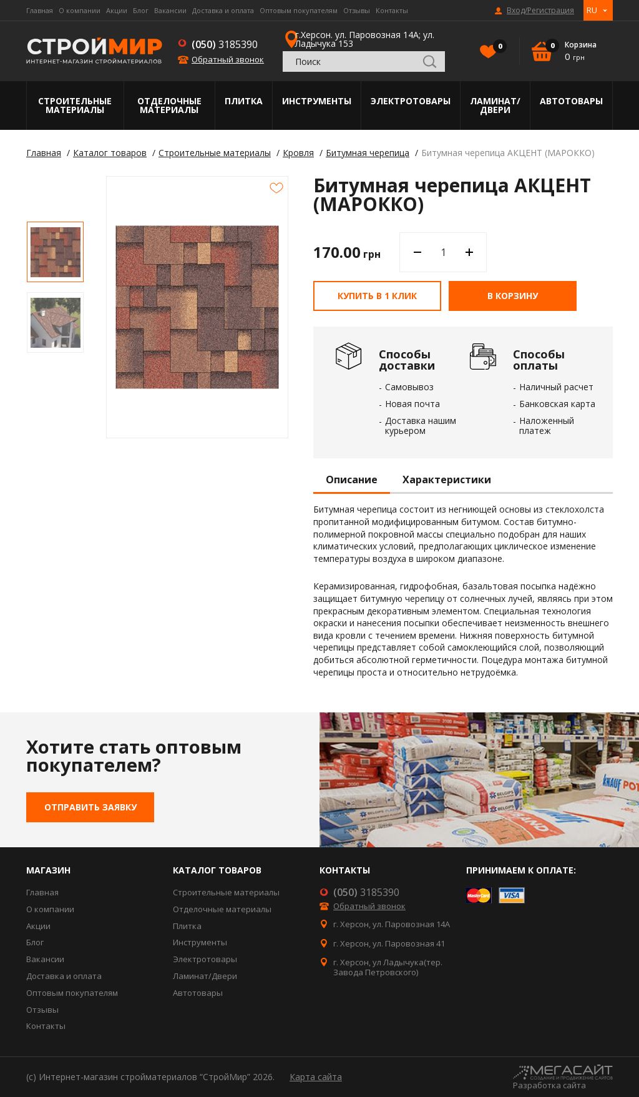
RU (592, 10)
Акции (116, 10)
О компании (79, 10)
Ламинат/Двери (495, 105)
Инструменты (316, 101)
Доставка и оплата (223, 10)
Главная (39, 10)
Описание (352, 480)
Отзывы (356, 10)
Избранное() (496, 47)
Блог (141, 10)
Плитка (244, 101)
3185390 (225, 44)
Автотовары (571, 101)
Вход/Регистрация (540, 10)
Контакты (392, 10)
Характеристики (446, 480)
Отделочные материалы (169, 105)
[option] (55, 252)
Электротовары (411, 101)
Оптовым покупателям (299, 10)
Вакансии (170, 10)
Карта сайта (316, 1077)
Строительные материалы (75, 105)
